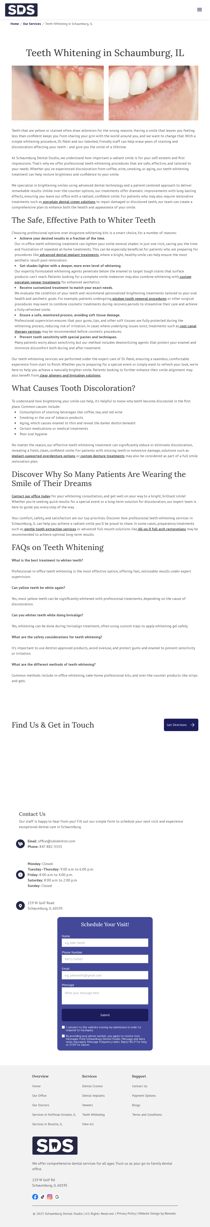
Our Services (32, 24)
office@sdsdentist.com (56, 841)
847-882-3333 (51, 846)
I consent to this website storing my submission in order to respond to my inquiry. (103, 1028)
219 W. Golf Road (41, 902)
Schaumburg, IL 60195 (45, 908)
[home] (21, 9)
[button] (35, 1197)
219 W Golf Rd (43, 1179)
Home (15, 24)
